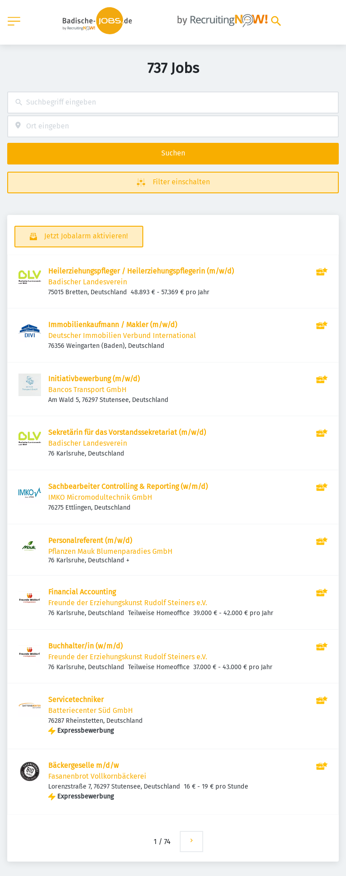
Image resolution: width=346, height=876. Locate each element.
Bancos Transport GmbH (87, 389)
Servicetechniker (76, 699)
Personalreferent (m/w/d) (90, 540)
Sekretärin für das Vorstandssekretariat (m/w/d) (127, 432)
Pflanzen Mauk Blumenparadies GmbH (110, 551)
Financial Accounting (82, 592)
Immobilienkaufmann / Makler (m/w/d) (112, 324)
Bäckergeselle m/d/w (83, 765)
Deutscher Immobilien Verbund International (122, 335)
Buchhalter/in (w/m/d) (85, 646)
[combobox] (173, 102)
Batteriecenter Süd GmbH (90, 710)
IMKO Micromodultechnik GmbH (100, 497)
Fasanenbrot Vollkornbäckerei (97, 776)
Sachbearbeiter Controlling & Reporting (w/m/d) (128, 486)
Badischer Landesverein (87, 282)
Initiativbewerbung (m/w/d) (94, 378)
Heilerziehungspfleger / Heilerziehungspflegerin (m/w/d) (141, 271)
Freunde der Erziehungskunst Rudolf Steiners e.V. (127, 602)
